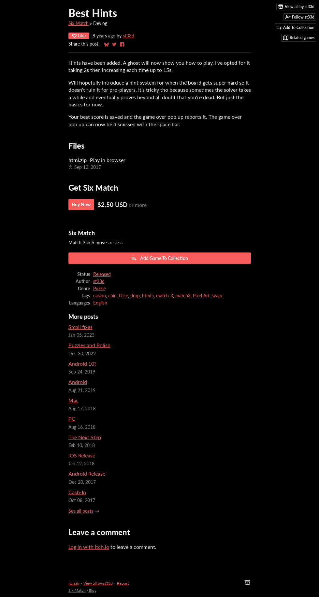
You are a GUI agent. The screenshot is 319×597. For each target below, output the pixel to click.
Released (102, 274)
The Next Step (84, 437)
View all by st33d (98, 583)
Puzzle (99, 288)
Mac (73, 400)
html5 (148, 295)
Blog (92, 590)
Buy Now (81, 204)
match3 (183, 295)
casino (99, 295)
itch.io (73, 583)
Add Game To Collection (159, 258)
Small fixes (80, 327)
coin (112, 295)
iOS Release (81, 455)
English (100, 302)
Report (123, 583)
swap (217, 295)
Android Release (86, 473)
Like (79, 35)
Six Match (78, 23)
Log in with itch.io (88, 547)
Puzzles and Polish (89, 345)
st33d (128, 35)
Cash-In (77, 492)
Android (77, 382)
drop (135, 295)
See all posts (80, 511)
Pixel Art (201, 295)
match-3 (164, 295)
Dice (123, 295)
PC (71, 418)
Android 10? (82, 363)
